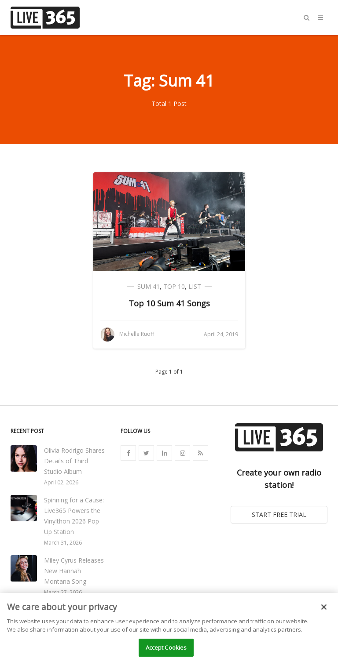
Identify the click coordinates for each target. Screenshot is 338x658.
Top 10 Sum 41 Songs (169, 303)
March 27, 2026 (63, 592)
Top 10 (174, 286)
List (194, 286)
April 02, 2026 (61, 482)
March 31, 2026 (63, 542)
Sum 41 (148, 286)
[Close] (324, 613)
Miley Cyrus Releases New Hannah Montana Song (74, 570)
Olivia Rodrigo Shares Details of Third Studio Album (74, 461)
